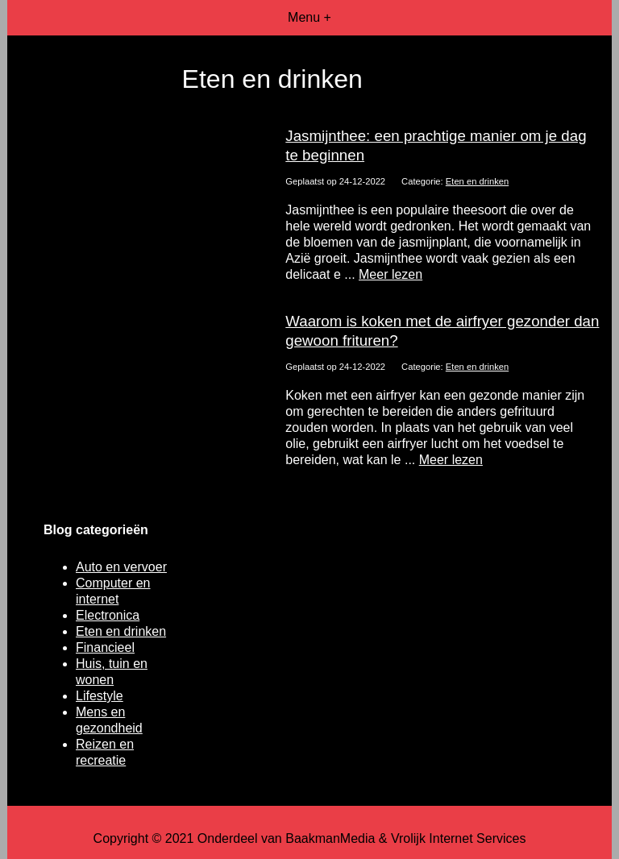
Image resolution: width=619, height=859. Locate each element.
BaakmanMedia (330, 838)
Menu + (309, 17)
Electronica (107, 615)
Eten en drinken (477, 181)
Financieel (105, 647)
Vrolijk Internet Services (458, 838)
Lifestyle (99, 696)
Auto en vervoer (121, 567)
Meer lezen (390, 274)
